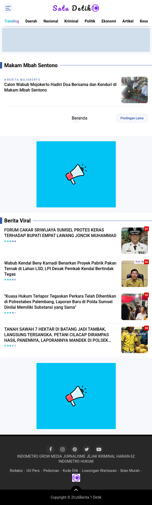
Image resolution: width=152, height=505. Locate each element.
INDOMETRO (27, 456)
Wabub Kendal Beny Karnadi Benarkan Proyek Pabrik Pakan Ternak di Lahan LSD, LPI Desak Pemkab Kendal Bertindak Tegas (60, 269)
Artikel (127, 21)
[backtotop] (76, 491)
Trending (11, 21)
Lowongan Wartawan (99, 470)
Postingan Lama (132, 118)
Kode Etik (70, 470)
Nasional (50, 21)
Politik (90, 21)
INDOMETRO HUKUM (75, 461)
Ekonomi (109, 21)
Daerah (31, 21)
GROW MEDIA (50, 456)
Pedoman (51, 470)
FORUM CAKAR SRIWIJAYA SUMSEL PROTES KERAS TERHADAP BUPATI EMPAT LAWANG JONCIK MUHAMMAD (60, 233)
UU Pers (33, 470)
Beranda (76, 118)
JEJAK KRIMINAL (100, 456)
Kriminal (72, 21)
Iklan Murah (130, 470)
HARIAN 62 (125, 456)
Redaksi (16, 470)
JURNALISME (74, 456)
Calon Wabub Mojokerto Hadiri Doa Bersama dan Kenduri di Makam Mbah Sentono (60, 87)
